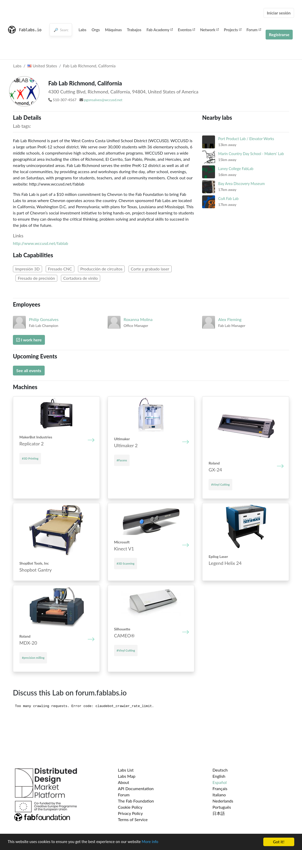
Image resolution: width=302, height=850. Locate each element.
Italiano (219, 794)
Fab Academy (160, 29)
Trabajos (134, 29)
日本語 (218, 813)
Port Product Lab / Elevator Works (246, 139)
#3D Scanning (125, 563)
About (123, 782)
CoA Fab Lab (228, 198)
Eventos (186, 29)
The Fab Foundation (136, 800)
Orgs (96, 29)
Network (209, 29)
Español (219, 782)
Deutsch (220, 769)
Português (221, 807)
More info (159, 842)
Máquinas (113, 29)
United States (42, 65)
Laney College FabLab (235, 168)
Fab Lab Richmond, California (89, 65)
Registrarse (279, 34)
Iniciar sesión (279, 12)
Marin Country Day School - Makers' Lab (251, 153)
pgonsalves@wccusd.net (103, 100)
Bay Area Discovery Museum (241, 183)
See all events (28, 370)
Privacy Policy (130, 813)
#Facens (122, 460)
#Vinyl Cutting (220, 484)
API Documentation (136, 788)
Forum (254, 29)
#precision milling (33, 657)
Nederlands (222, 800)
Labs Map (127, 776)
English (218, 776)
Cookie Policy (130, 807)
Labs (82, 29)
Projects (232, 29)
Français (219, 788)
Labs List (126, 769)
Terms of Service (133, 819)
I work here (29, 339)
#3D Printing (30, 458)
